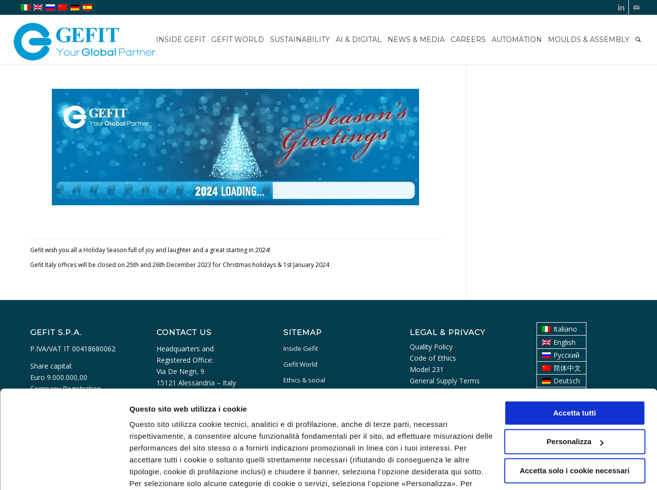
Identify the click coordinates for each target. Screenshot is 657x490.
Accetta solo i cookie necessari (575, 419)
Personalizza (152, 470)
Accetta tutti (574, 361)
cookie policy (295, 443)
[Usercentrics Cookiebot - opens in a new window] (64, 470)
